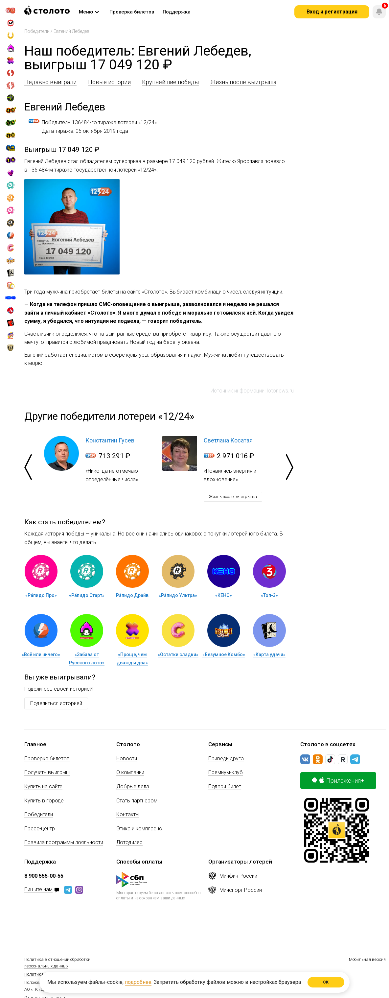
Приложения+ (338, 780)
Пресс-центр (39, 828)
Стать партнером (136, 800)
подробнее (138, 982)
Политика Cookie (40, 974)
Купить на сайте (43, 786)
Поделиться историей (56, 703)
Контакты (127, 814)
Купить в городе (44, 800)
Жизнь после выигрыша (243, 82)
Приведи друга (226, 758)
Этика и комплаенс (139, 828)
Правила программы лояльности (63, 842)
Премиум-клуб (225, 772)
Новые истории (109, 82)
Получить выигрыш (47, 772)
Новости (126, 758)
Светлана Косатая (228, 440)
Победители (37, 31)
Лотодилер (129, 842)
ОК (326, 982)
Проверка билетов (47, 758)
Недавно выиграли (50, 82)
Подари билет (224, 786)
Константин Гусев (109, 440)
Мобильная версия (367, 959)
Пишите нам (38, 889)
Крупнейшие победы (170, 82)
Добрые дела (132, 786)
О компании (130, 772)
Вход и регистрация (332, 12)
